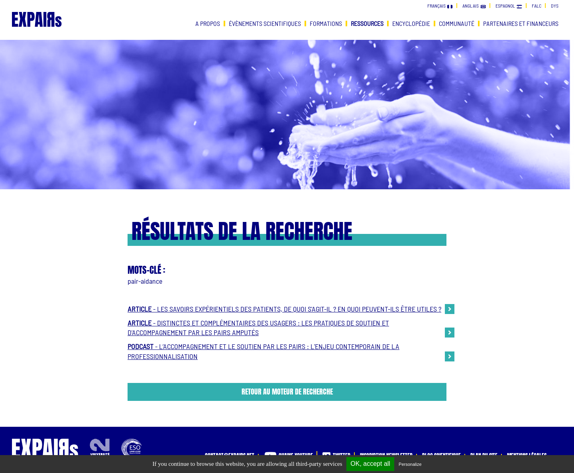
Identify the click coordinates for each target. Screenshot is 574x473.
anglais (474, 5)
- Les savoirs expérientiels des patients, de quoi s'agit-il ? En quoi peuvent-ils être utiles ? (284, 308)
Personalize (410, 464)
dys (554, 5)
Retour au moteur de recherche (287, 391)
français (440, 5)
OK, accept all (370, 463)
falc (536, 5)
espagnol (508, 5)
